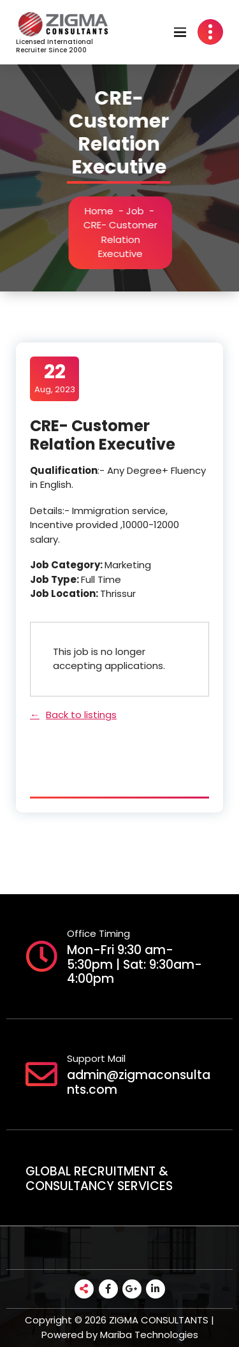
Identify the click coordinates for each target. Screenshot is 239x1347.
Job (137, 210)
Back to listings (81, 714)
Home (101, 210)
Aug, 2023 (54, 378)
